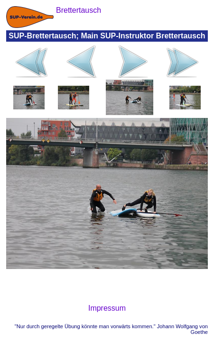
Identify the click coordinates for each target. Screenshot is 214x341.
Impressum (107, 308)
